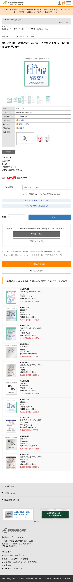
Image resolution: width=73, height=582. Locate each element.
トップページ (6, 26)
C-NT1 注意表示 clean (39, 29)
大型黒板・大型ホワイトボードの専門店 (20, 562)
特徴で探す (6, 36)
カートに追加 (49, 217)
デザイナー (8, 152)
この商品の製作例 (36, 264)
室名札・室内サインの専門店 (16, 559)
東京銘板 (7, 565)
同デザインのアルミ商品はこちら (36, 206)
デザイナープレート (21, 29)
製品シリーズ (6, 29)
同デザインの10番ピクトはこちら (36, 200)
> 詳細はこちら (63, 22)
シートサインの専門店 (13, 569)
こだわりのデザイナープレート (23, 36)
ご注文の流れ (36, 271)
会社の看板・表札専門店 (14, 555)
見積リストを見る (36, 241)
